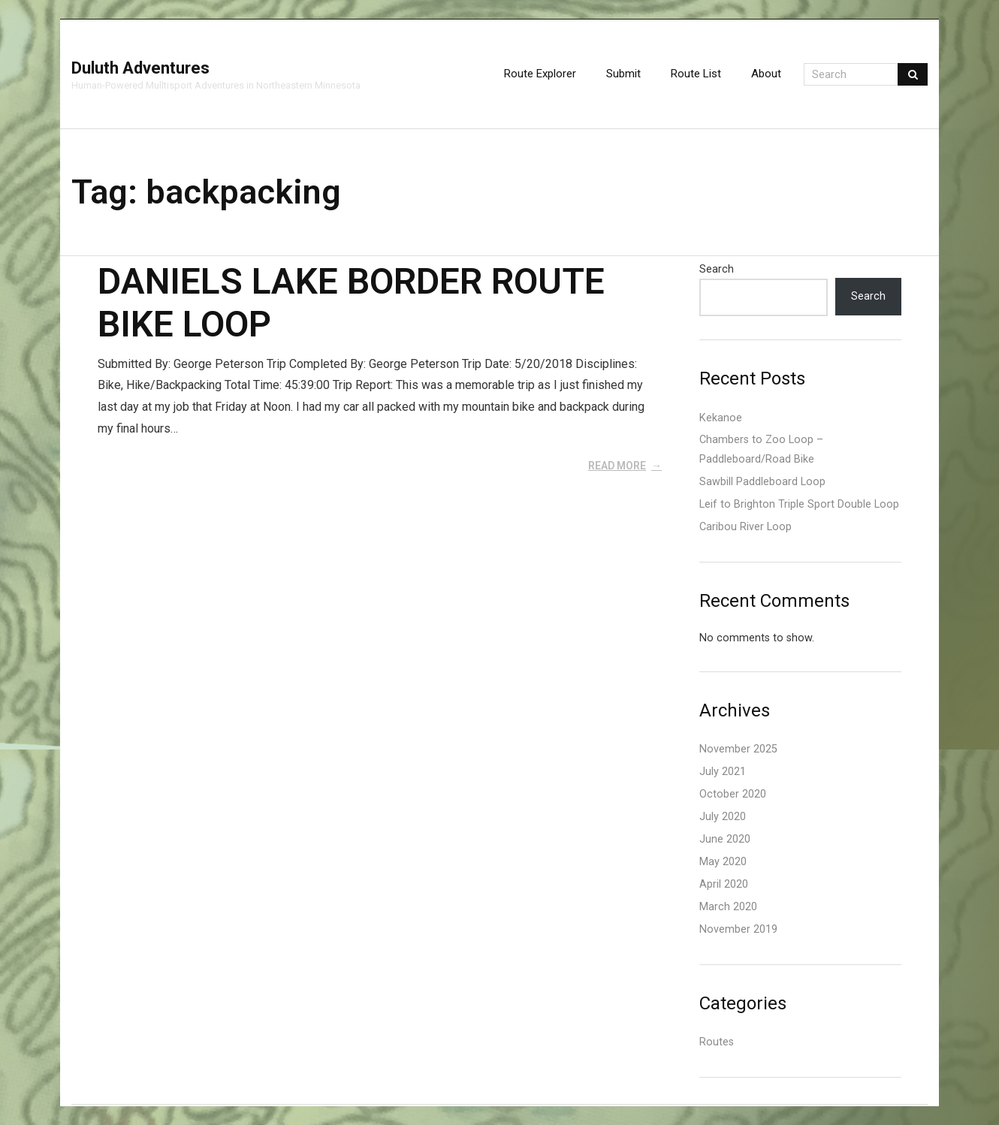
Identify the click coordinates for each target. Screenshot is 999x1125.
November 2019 (738, 929)
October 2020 (732, 794)
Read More (617, 466)
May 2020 (723, 861)
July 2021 (722, 771)
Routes (716, 1042)
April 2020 (723, 884)
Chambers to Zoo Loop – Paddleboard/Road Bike (761, 449)
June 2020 (724, 839)
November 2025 (738, 749)
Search (716, 269)
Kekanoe (720, 418)
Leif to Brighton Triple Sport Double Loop (799, 504)
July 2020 (722, 816)
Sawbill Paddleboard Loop (762, 481)
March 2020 (728, 906)
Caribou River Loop (745, 526)
